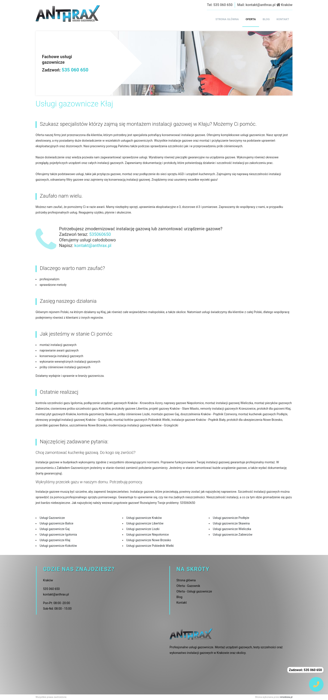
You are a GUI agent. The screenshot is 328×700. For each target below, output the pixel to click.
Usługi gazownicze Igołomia (58, 534)
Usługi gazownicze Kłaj (55, 540)
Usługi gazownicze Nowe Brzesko (148, 540)
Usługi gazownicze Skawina (231, 523)
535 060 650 (223, 5)
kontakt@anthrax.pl (261, 5)
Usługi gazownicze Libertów (145, 523)
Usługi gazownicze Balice (56, 523)
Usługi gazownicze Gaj (55, 529)
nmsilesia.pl (286, 697)
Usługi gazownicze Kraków (144, 518)
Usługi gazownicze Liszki (143, 529)
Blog (179, 597)
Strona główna (186, 580)
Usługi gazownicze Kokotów (58, 545)
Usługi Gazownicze (52, 518)
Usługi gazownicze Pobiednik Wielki (150, 545)
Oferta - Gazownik (188, 586)
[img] (316, 684)
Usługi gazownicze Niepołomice (147, 534)
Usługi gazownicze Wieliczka (232, 529)
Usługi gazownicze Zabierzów (232, 534)
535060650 (100, 234)
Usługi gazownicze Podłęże (231, 518)
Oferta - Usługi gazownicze (194, 591)
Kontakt (181, 602)
